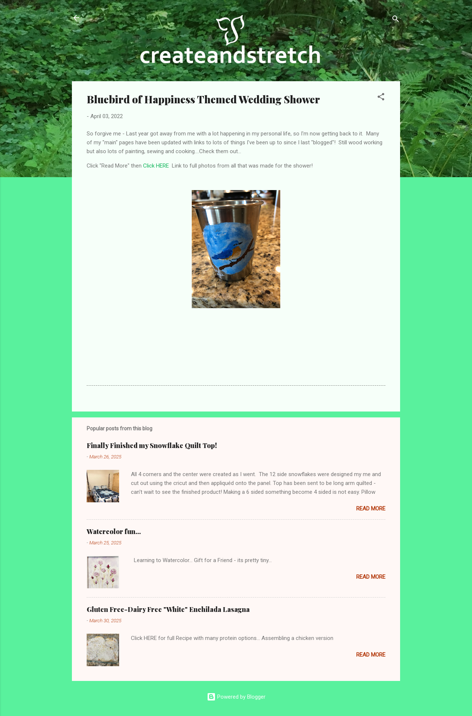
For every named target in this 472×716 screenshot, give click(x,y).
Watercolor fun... (114, 531)
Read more (370, 508)
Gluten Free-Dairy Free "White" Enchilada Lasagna (168, 609)
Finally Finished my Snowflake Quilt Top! (152, 445)
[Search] (395, 20)
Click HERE (156, 165)
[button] (380, 98)
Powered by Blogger (236, 696)
